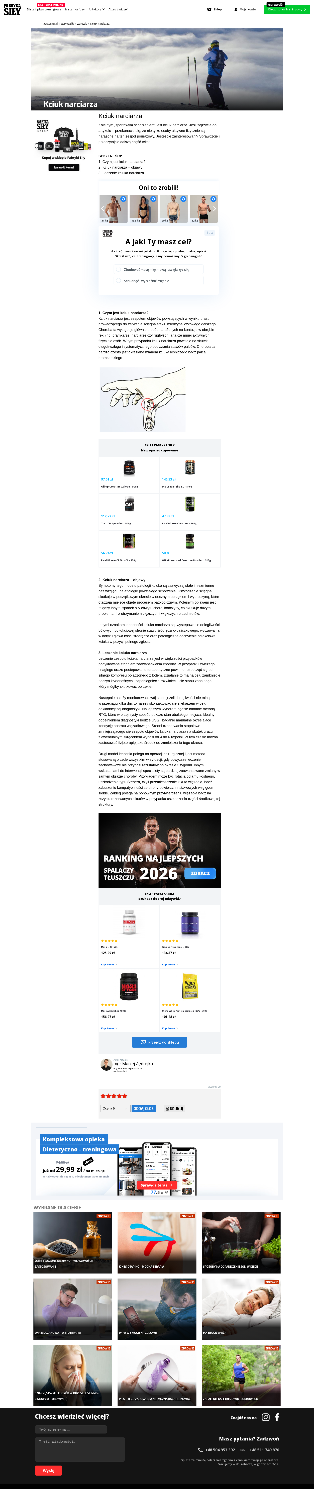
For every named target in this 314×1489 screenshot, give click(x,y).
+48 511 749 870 (264, 1351)
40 (195, 1460)
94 (187, 1466)
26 (139, 1460)
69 (87, 1466)
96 (195, 1466)
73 (103, 1466)
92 (179, 1466)
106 (246, 1466)
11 (79, 1460)
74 (107, 1466)
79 (127, 1466)
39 (191, 1460)
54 (252, 1460)
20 (115, 1460)
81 (135, 1466)
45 (215, 1460)
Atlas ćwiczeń (119, 9)
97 (199, 1466)
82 (139, 1466)
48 (227, 1460)
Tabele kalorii (186, 1418)
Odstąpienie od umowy (182, 1475)
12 (83, 1460)
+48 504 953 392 (220, 1351)
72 (99, 1466)
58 (268, 1460)
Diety (74, 1412)
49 (231, 1460)
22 (123, 1460)
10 (75, 1460)
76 (115, 1466)
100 (212, 1466)
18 (107, 1460)
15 (95, 1460)
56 (260, 1460)
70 (91, 1466)
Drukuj (174, 1023)
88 (163, 1466)
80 (131, 1466)
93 (183, 1466)
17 (103, 1460)
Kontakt (155, 1448)
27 (143, 1460)
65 (71, 1466)
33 (167, 1460)
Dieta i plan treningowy (45, 8)
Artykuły (97, 9)
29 (151, 1460)
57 (264, 1460)
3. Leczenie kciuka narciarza (121, 173)
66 (75, 1466)
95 (191, 1466)
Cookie (169, 1448)
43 (207, 1460)
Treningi (76, 1406)
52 (244, 1460)
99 (207, 1466)
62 (59, 1466)
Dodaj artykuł (116, 1448)
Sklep (74, 1400)
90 (171, 1466)
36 (179, 1460)
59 (272, 1460)
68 (83, 1466)
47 (223, 1460)
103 (229, 1466)
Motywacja (184, 1406)
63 (63, 1466)
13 (87, 1460)
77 (119, 1466)
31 (159, 1460)
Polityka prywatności (192, 1448)
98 (203, 1466)
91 (175, 1466)
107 (252, 1466)
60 (276, 1460)
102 (223, 1466)
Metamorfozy (75, 9)
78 (123, 1466)
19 (111, 1460)
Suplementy (78, 1418)
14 (91, 1460)
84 (147, 1466)
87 (159, 1466)
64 (67, 1466)
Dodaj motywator (188, 1412)
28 (147, 1460)
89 (167, 1466)
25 (135, 1460)
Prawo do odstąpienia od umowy (138, 1475)
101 (218, 1466)
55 (256, 1460)
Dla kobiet (130, 1400)
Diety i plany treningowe (86, 1394)
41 (199, 1460)
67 (79, 1466)
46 (219, 1460)
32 (163, 1460)
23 (127, 1460)
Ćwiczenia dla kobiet (190, 1394)
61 (55, 1466)
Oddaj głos (144, 1021)
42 (203, 1460)
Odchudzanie (132, 1412)
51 (240, 1460)
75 (111, 1466)
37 (183, 1460)
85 (151, 1466)
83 (143, 1466)
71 (95, 1466)
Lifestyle (129, 1424)
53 (248, 1460)
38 (187, 1460)
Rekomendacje (186, 1424)
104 (235, 1466)
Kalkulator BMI (186, 1400)
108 (257, 1466)
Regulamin (137, 1448)
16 (99, 1460)
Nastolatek (131, 1418)
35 (175, 1460)
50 (236, 1460)
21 (119, 1460)
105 (240, 1466)
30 (155, 1460)
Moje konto (131, 1406)
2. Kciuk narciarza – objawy (120, 167)
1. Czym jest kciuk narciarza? (122, 162)
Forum (181, 1430)
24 (131, 1460)
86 (155, 1466)
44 (211, 1460)
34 (171, 1460)
